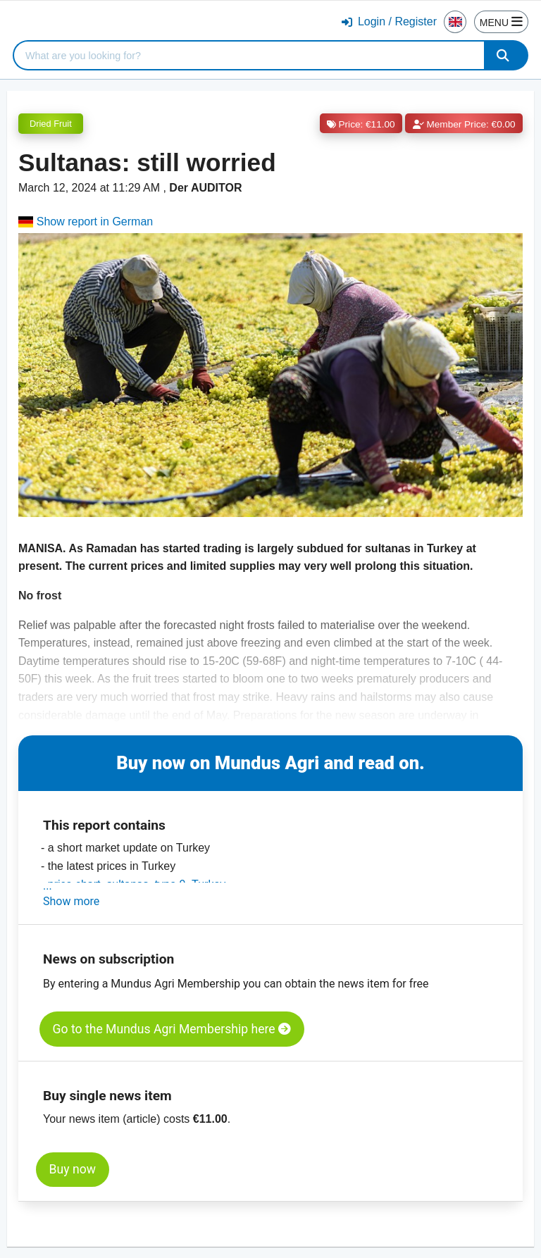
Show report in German (85, 222)
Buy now (72, 1169)
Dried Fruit (51, 123)
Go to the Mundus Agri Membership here (172, 1029)
